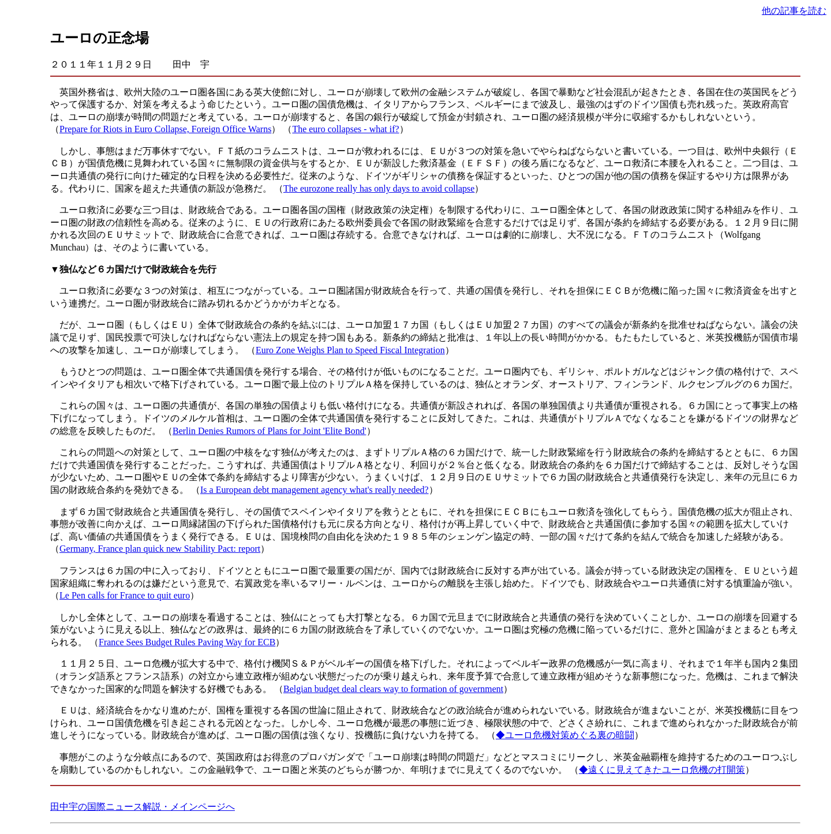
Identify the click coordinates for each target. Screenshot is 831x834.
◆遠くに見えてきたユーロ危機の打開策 (662, 770)
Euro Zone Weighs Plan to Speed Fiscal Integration (350, 350)
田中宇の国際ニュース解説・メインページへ (142, 806)
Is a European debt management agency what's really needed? (314, 490)
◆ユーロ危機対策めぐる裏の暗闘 (565, 735)
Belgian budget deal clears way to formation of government (393, 689)
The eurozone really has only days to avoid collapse (378, 188)
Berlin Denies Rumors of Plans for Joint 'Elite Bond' (269, 431)
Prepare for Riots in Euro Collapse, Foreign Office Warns (165, 129)
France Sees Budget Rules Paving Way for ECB (187, 642)
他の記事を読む (794, 11)
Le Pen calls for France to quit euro (124, 595)
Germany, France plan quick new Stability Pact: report (159, 548)
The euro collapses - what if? (345, 129)
